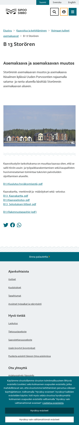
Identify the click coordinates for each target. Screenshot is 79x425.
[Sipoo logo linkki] (16, 14)
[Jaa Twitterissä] (5, 226)
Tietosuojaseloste (17, 331)
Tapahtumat (14, 295)
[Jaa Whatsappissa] (19, 226)
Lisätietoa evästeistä (52, 403)
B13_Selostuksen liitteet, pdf (19, 204)
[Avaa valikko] (73, 12)
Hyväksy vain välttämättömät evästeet (39, 419)
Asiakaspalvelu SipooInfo (21, 375)
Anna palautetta (39, 257)
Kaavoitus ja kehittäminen (31, 30)
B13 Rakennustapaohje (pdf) (20, 212)
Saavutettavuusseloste (20, 339)
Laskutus (13, 323)
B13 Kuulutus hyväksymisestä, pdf (23, 184)
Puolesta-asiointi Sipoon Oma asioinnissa (29, 356)
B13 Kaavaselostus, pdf (16, 200)
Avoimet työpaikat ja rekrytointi (25, 303)
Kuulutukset (14, 287)
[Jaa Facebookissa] (12, 226)
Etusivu (7, 30)
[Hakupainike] (54, 12)
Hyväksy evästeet (39, 410)
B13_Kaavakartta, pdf (15, 195)
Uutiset (12, 279)
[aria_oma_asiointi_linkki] (64, 12)
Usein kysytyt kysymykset (21, 348)
